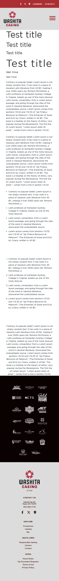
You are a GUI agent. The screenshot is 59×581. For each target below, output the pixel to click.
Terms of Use (30, 565)
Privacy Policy (31, 567)
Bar (30, 532)
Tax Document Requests (30, 562)
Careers (37, 4)
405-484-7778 (27, 507)
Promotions (31, 526)
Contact (50, 4)
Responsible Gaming (31, 542)
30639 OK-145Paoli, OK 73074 (27, 503)
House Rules (30, 559)
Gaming (30, 529)
